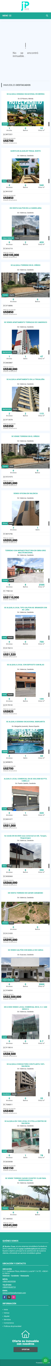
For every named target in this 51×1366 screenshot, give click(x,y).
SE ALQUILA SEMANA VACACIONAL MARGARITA (25, 722)
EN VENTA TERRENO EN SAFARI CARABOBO (25, 893)
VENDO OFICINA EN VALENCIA (25, 493)
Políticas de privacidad (12, 1326)
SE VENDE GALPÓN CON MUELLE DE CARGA (25, 950)
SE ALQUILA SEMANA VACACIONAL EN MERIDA (25, 94)
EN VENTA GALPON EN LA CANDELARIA (25, 208)
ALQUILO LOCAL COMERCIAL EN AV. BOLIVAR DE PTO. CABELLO (25, 780)
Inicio (6, 1310)
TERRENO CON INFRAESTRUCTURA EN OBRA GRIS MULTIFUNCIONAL (25, 551)
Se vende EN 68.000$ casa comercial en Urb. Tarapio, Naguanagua (25, 837)
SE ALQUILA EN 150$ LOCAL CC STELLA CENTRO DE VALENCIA (25, 1122)
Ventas (6, 1313)
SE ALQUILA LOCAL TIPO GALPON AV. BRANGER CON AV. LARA (25, 609)
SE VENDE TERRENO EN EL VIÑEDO (25, 436)
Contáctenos (9, 1323)
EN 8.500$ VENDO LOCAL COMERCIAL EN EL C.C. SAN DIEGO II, (25, 1008)
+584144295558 (9, 1281)
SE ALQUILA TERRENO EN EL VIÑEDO (25, 265)
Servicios (7, 1320)
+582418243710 (9, 1287)
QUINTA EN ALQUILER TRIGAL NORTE (25, 151)
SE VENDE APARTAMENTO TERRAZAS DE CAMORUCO (25, 322)
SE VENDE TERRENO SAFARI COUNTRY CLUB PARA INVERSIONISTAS (25, 1179)
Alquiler (7, 1316)
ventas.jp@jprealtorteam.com (14, 1293)
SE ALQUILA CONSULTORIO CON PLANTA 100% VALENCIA (25, 1065)
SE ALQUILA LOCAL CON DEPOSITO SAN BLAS (25, 665)
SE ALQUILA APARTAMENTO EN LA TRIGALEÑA (25, 379)
